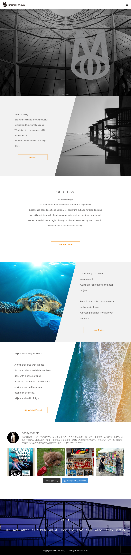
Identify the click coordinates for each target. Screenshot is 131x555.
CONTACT (53, 530)
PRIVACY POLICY (67, 530)
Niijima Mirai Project (33, 410)
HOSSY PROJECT (84, 530)
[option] (65, 52)
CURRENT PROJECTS (104, 530)
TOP (8, 530)
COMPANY (33, 157)
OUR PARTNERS (66, 244)
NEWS (15, 530)
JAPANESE (120, 530)
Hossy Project (98, 330)
